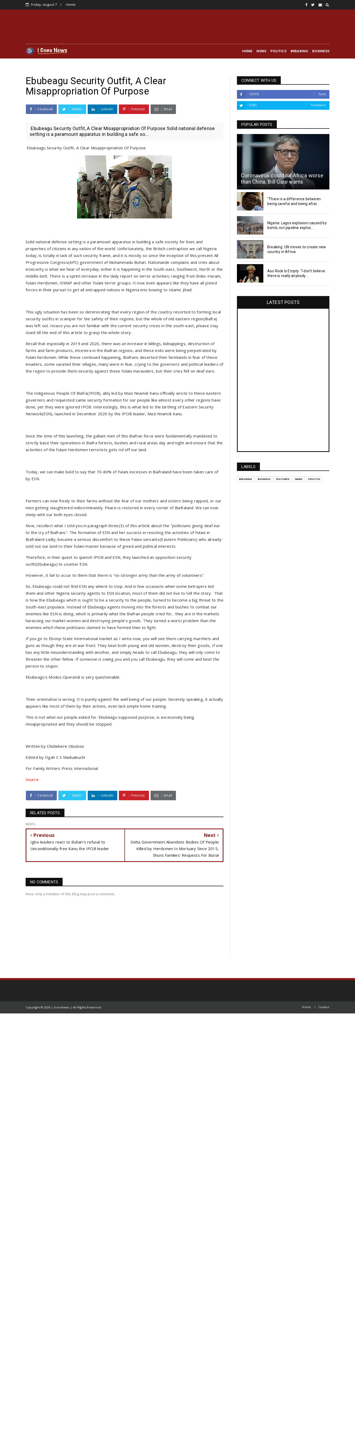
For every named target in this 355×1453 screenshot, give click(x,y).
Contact (323, 1007)
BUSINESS (320, 51)
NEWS (261, 51)
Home (71, 4)
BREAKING (299, 51)
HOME (247, 51)
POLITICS (278, 51)
